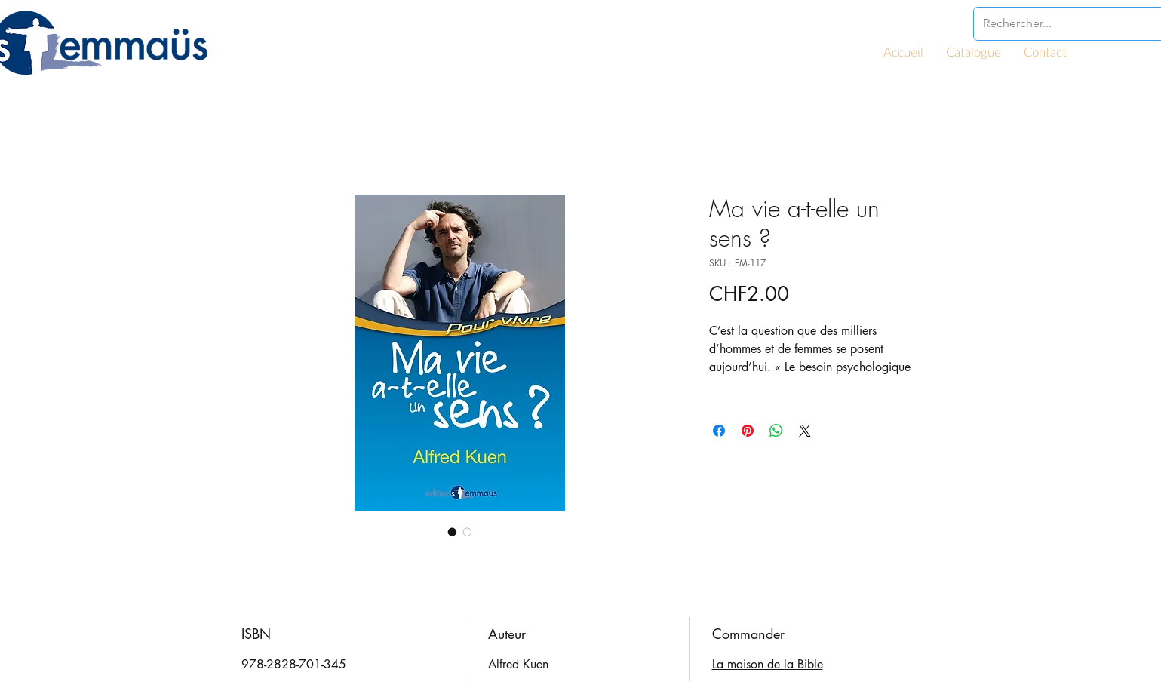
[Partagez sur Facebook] (719, 431)
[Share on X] (805, 431)
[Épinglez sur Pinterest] (748, 431)
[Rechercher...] (1062, 24)
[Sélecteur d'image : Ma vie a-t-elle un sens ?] (452, 531)
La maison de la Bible (767, 664)
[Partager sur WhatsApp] (776, 431)
